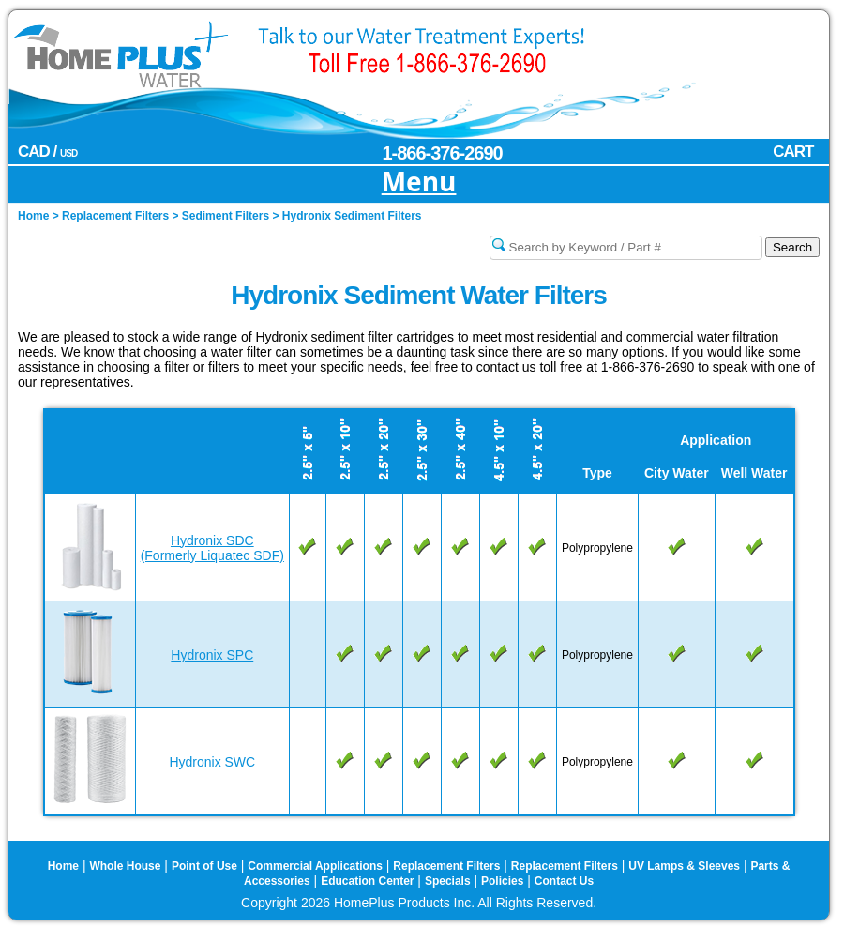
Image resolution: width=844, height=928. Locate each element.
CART (793, 151)
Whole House (124, 866)
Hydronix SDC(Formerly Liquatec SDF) (212, 548)
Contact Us (564, 881)
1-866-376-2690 (442, 153)
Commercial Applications (315, 866)
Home (63, 866)
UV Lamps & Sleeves (684, 866)
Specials (448, 881)
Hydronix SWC (212, 761)
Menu (419, 182)
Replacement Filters (446, 866)
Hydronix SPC (212, 654)
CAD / (47, 151)
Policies (502, 881)
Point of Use (204, 866)
